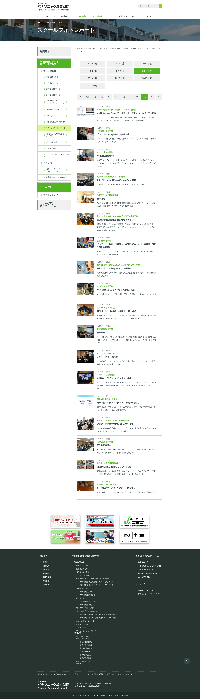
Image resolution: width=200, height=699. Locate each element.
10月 (123, 97)
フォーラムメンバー (145, 569)
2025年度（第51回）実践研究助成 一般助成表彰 (98, 614)
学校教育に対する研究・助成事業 (49, 63)
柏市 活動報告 (85, 652)
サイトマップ (131, 674)
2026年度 (92, 63)
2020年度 (92, 78)
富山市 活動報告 (86, 642)
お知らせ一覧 (42, 674)
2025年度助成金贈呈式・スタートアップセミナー (98, 582)
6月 (94, 97)
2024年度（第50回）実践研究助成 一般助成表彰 (98, 618)
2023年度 (92, 71)
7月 (102, 97)
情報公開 (46, 581)
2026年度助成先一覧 (87, 601)
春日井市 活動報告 (87, 645)
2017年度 (92, 85)
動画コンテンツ (50, 195)
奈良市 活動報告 (86, 648)
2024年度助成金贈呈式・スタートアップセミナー (98, 585)
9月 (116, 97)
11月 (130, 97)
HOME (46, 16)
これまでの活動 (144, 577)
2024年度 (147, 63)
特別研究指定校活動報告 (56, 122)
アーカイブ (46, 187)
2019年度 (120, 78)
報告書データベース (145, 590)
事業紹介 (46, 573)
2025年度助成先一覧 (87, 605)
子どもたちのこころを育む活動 (149, 566)
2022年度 (120, 71)
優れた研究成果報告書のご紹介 (55, 135)
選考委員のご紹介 (53, 89)
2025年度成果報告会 (87, 592)
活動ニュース (143, 562)
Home (40, 22)
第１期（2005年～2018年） (148, 573)
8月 (109, 97)
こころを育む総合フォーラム (48, 204)
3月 (159, 97)
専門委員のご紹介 (53, 95)
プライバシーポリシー (82, 674)
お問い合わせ (111, 674)
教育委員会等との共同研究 (56, 177)
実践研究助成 (49, 71)
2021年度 (147, 71)
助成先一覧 (50, 116)
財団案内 (44, 51)
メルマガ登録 (54, 674)
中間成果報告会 (85, 655)
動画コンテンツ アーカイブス (149, 594)
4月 (80, 97)
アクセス (46, 585)
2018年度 (147, 78)
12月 (137, 97)
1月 (145, 97)
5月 (87, 97)
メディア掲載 (51, 148)
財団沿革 (46, 569)
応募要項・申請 (52, 77)
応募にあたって (52, 83)
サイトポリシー (66, 674)
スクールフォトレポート (56, 128)
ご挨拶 (45, 562)
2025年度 (120, 63)
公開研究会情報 (52, 142)
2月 (152, 97)
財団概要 (46, 566)
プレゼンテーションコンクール (56, 155)
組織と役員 (47, 577)
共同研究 (47, 163)
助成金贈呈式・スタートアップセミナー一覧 (55, 102)
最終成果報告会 (85, 658)
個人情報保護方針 (98, 674)
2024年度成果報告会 (87, 595)
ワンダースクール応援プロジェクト (53, 170)
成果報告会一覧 (52, 109)
